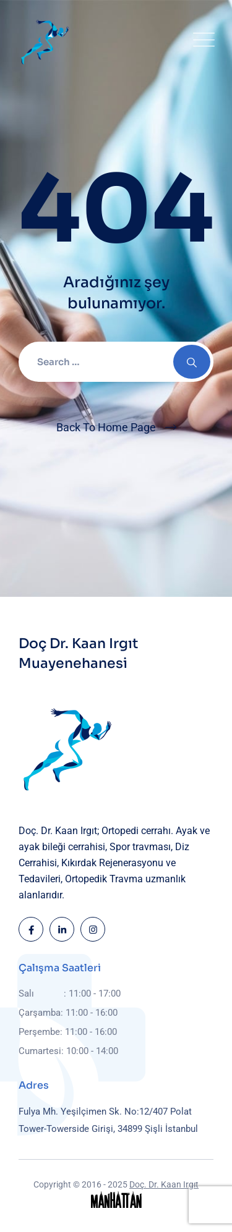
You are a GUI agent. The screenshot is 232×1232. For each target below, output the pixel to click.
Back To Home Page (106, 427)
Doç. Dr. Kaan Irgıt (164, 1184)
